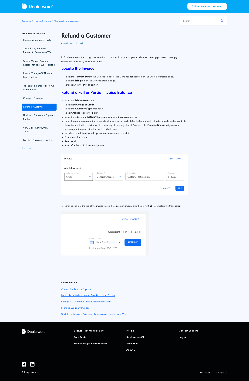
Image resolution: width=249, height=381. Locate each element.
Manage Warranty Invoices (75, 308)
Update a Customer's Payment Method (39, 117)
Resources (132, 344)
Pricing (130, 331)
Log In (182, 337)
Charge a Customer (33, 98)
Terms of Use (205, 373)
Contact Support (188, 331)
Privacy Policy (221, 373)
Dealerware (26, 21)
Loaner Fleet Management (89, 331)
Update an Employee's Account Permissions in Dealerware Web (93, 314)
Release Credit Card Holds (37, 40)
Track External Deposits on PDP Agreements (38, 88)
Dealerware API (135, 337)
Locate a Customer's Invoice (37, 140)
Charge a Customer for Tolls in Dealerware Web (86, 302)
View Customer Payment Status (35, 130)
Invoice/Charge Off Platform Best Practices (38, 75)
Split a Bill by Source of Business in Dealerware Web (37, 51)
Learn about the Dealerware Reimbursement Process (88, 295)
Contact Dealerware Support (76, 289)
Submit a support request (207, 6)
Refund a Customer (33, 107)
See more (26, 148)
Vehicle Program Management (91, 344)
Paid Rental (80, 337)
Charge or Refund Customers (66, 21)
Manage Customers (42, 21)
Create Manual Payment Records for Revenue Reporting (39, 63)
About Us (131, 350)
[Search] (203, 20)
